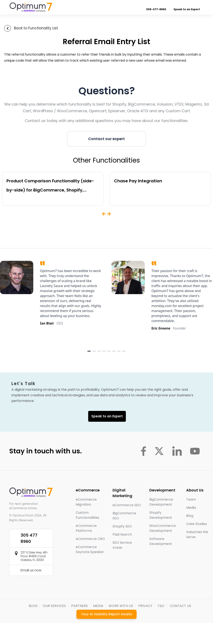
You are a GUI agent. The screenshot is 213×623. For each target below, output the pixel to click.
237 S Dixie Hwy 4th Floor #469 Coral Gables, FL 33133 (34, 556)
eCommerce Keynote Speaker (90, 549)
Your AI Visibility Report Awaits (106, 614)
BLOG (33, 605)
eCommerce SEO (127, 505)
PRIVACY (145, 605)
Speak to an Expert (187, 9)
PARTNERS (79, 605)
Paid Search (122, 534)
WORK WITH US (121, 605)
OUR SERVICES (54, 605)
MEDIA (98, 605)
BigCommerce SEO (124, 516)
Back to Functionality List (36, 28)
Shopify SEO (122, 526)
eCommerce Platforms (86, 528)
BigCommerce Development (161, 502)
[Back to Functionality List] (7, 28)
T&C (161, 605)
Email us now (31, 570)
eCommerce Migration (86, 502)
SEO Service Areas (122, 545)
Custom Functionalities (87, 515)
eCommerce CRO (90, 538)
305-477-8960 (157, 9)
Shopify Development (160, 515)
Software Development (160, 541)
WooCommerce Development (162, 528)
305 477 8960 (29, 538)
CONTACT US (180, 605)
